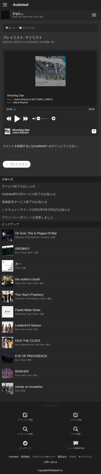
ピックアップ (25, 445)
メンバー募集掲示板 (75, 445)
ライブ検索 (75, 431)
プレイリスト (29, 28)
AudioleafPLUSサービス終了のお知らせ (29, 194)
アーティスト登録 (25, 417)
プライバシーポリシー (43, 456)
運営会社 (62, 456)
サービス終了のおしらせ (18, 186)
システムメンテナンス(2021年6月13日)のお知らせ (36, 209)
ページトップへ (50, 405)
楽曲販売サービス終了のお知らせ (24, 201)
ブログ (72, 456)
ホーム (12, 28)
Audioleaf (20, 5)
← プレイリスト (17, 164)
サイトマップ (85, 456)
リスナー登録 (75, 417)
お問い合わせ (50, 462)
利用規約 (25, 456)
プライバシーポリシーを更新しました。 (29, 217)
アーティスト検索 (25, 431)
